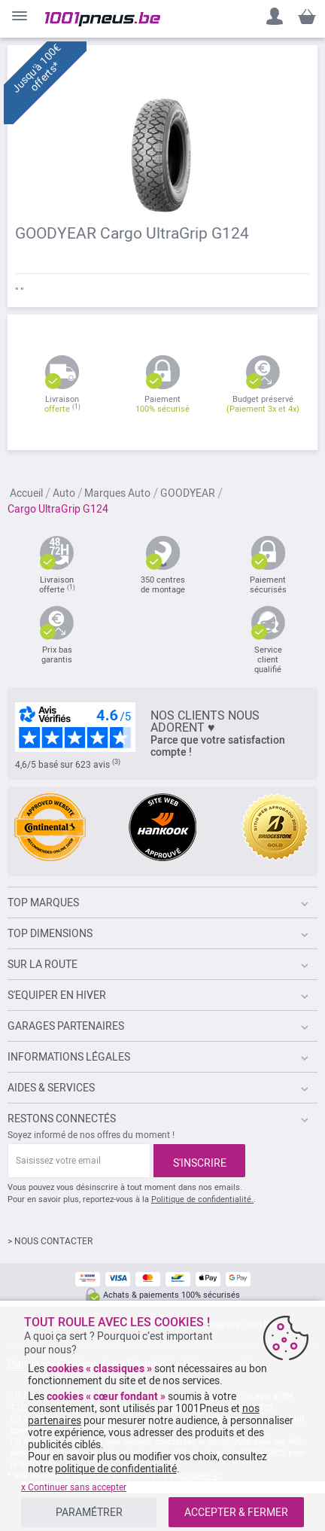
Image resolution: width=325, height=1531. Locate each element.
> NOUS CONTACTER (50, 1241)
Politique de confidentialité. (202, 1199)
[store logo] (102, 19)
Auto (65, 493)
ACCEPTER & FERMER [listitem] (236, 1512)
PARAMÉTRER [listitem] (89, 1512)
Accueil (27, 493)
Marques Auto (118, 493)
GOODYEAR (188, 493)
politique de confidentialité (116, 1469)
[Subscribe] (199, 1160)
